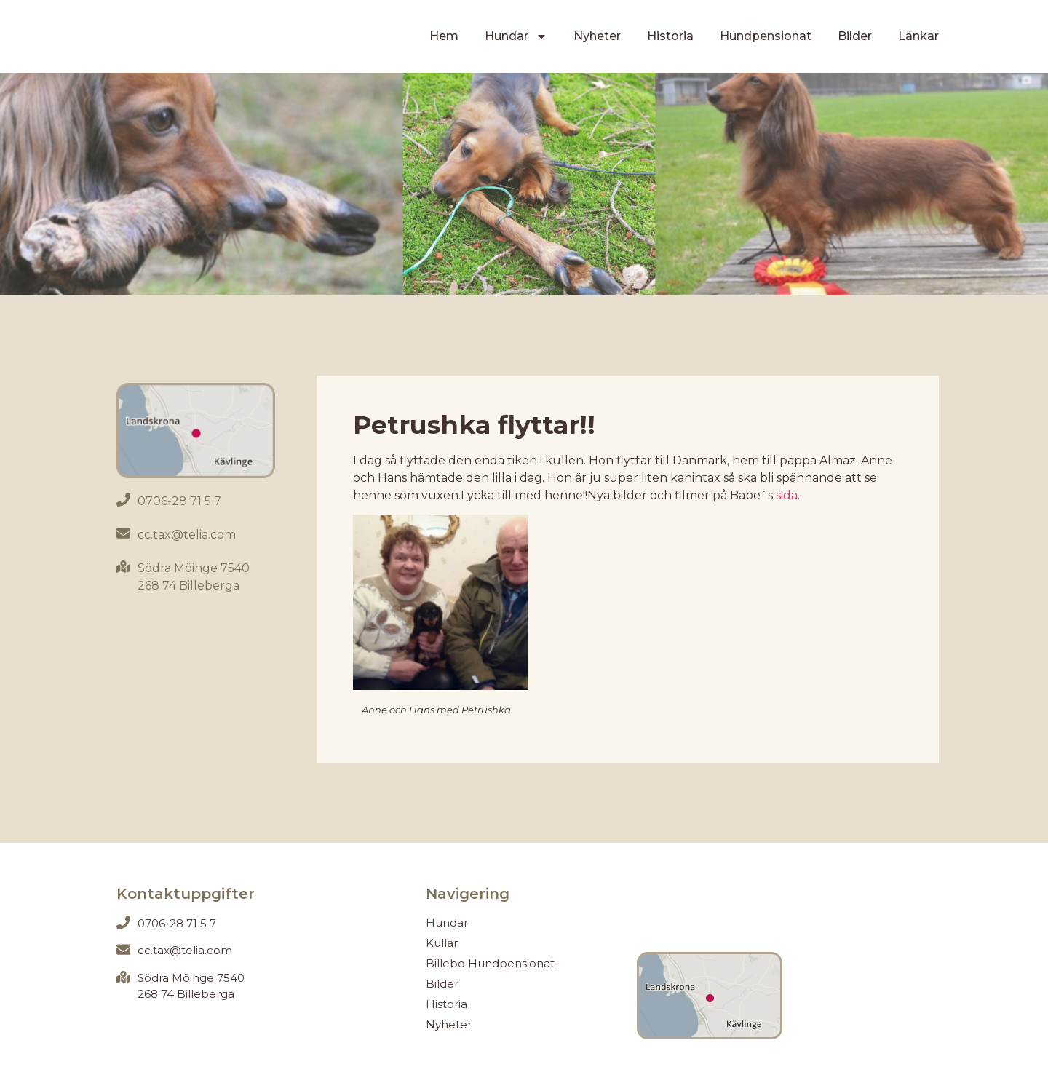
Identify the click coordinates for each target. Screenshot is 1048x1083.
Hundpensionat (765, 36)
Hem (443, 36)
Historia (670, 36)
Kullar (442, 943)
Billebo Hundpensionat (490, 963)
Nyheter (597, 36)
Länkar (918, 36)
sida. (788, 495)
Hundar (516, 36)
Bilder (855, 36)
